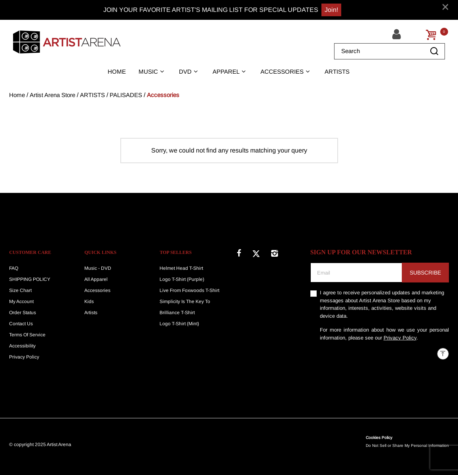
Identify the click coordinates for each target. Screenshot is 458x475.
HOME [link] (117, 71)
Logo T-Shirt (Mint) (179, 323)
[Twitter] (256, 252)
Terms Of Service (27, 335)
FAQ (13, 268)
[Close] (445, 6)
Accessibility (22, 346)
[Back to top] (443, 354)
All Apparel (96, 279)
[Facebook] (239, 251)
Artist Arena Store (52, 95)
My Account (21, 301)
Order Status (22, 312)
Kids (89, 301)
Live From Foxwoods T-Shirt (189, 290)
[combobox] (389, 51)
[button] (397, 34)
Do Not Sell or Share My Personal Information (407, 445)
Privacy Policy (24, 357)
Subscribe (425, 272)
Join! (331, 9)
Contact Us (21, 323)
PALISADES (126, 95)
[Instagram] (274, 251)
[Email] (356, 272)
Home (17, 95)
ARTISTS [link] (337, 71)
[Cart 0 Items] (431, 35)
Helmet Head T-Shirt (181, 268)
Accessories (163, 95)
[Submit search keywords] (434, 51)
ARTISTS (92, 95)
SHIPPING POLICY (29, 279)
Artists (90, 312)
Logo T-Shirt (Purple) (182, 279)
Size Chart (20, 290)
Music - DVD (97, 268)
